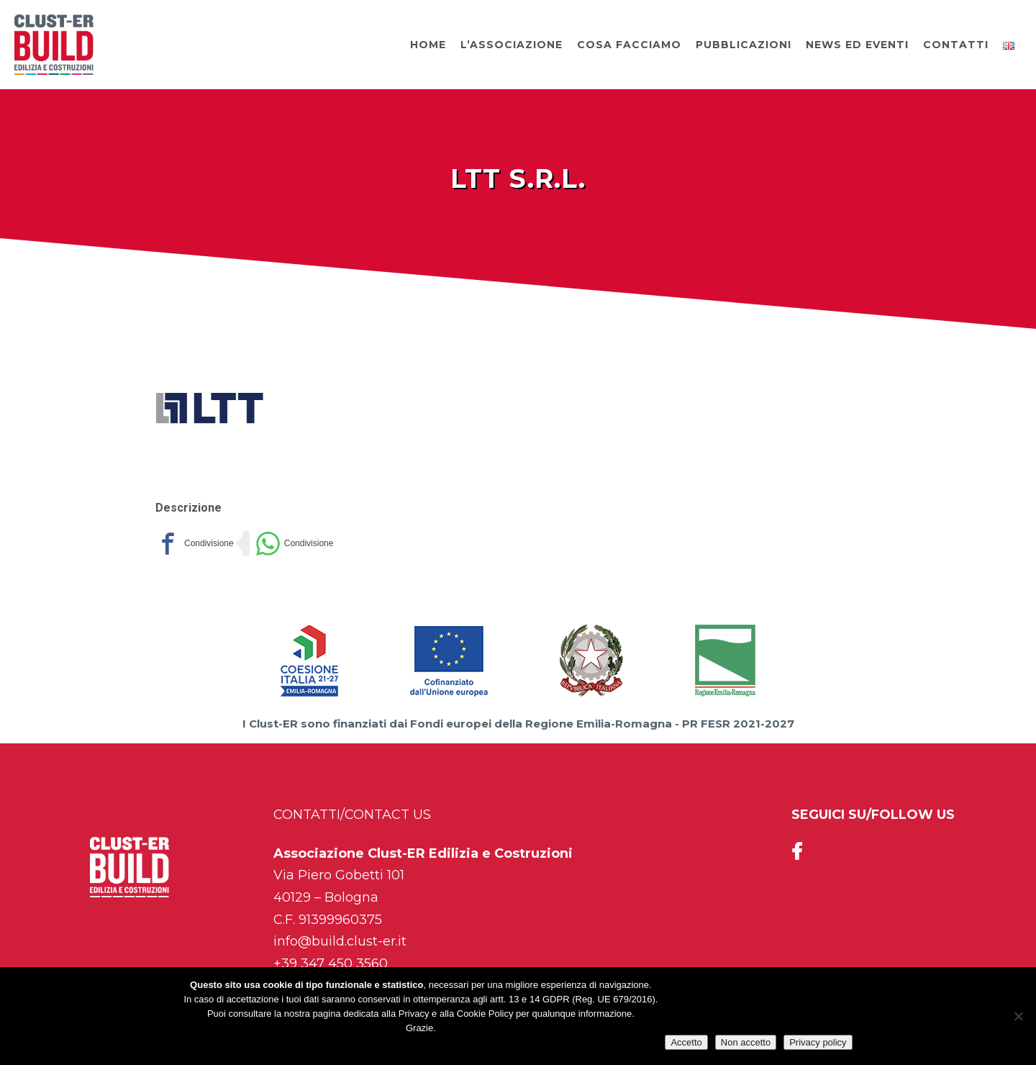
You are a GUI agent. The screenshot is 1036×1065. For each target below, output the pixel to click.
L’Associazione (511, 45)
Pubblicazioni (743, 45)
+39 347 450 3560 (330, 963)
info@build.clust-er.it (339, 941)
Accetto (686, 1042)
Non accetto (746, 1042)
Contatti (956, 45)
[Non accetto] (1018, 1016)
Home (428, 45)
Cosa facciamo (629, 45)
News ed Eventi (857, 45)
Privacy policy (817, 1042)
